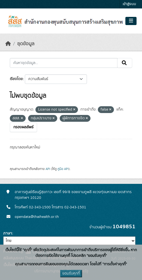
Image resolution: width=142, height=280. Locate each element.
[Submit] (124, 63)
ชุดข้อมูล (25, 43)
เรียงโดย (16, 79)
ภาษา (7, 233)
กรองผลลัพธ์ (23, 127)
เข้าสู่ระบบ (129, 4)
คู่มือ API (63, 168)
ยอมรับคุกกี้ (71, 273)
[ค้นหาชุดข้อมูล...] (63, 63)
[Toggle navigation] (131, 21)
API (48, 168)
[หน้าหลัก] (8, 43)
